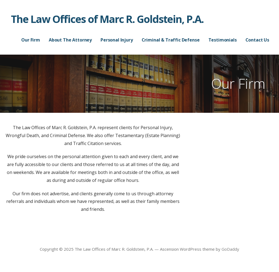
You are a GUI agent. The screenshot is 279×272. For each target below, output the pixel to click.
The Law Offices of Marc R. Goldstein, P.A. (107, 19)
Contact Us (257, 40)
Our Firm (30, 40)
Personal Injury (117, 40)
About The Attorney (70, 40)
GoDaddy (230, 249)
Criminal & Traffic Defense (171, 40)
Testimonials (222, 40)
